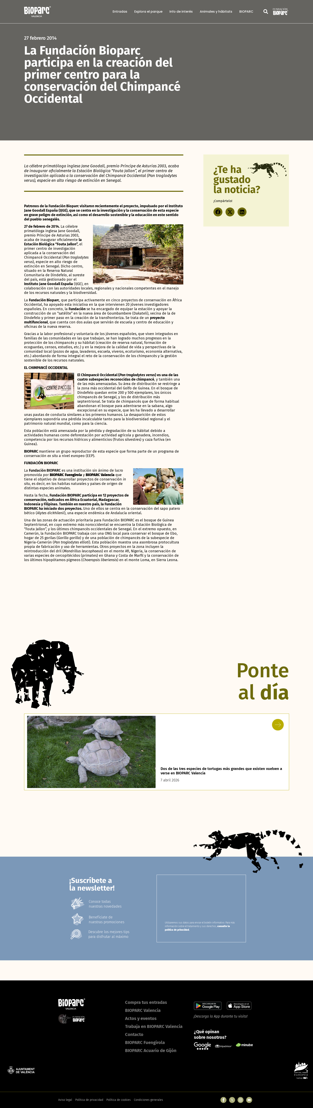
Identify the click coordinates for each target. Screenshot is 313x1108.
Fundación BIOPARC (45, 470)
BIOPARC (246, 12)
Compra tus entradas (146, 1002)
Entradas (120, 12)
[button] (217, 211)
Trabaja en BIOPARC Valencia (153, 1026)
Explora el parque (148, 12)
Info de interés (181, 12)
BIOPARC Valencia (143, 1010)
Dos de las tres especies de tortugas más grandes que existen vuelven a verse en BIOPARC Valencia (218, 771)
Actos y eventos (141, 1018)
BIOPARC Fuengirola (145, 1042)
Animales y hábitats (216, 12)
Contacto (134, 1034)
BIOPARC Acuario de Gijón (150, 1050)
